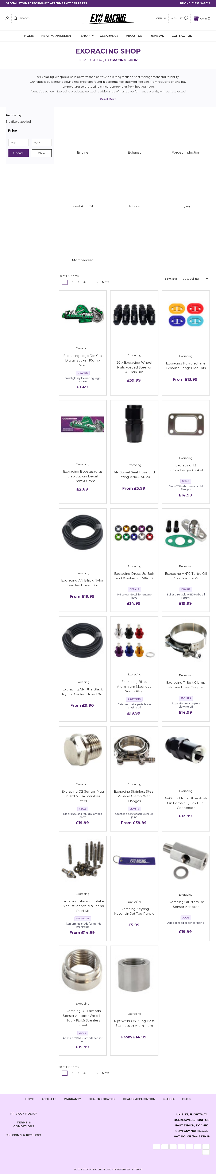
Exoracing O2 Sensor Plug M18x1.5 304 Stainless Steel (83, 796)
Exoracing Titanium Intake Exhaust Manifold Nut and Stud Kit (82, 906)
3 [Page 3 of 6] (78, 282)
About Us (134, 36)
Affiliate (49, 1099)
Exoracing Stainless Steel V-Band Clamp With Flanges (134, 796)
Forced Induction (186, 152)
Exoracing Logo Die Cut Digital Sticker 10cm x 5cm (82, 360)
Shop (87, 36)
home (29, 1099)
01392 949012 (201, 3)
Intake (134, 206)
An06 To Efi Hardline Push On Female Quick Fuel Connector (186, 803)
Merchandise (82, 260)
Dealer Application (139, 1099)
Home (29, 36)
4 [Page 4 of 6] (84, 282)
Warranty (72, 1099)
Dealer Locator (102, 1099)
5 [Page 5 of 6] (90, 282)
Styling (186, 206)
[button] (30, 130)
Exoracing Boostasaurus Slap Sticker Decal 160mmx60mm (83, 476)
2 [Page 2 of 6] (72, 282)
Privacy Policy (23, 1113)
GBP (161, 18)
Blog (186, 1099)
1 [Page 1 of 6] (64, 282)
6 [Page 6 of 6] (96, 282)
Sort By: (171, 278)
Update (18, 153)
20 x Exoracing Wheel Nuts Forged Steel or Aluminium (134, 367)
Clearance (109, 36)
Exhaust (134, 152)
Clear (41, 153)
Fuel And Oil (83, 206)
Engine (83, 152)
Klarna (169, 1099)
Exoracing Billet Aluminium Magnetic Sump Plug (134, 686)
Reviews (157, 36)
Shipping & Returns (23, 1135)
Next (107, 282)
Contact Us (181, 36)
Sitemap (137, 1169)
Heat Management (57, 36)
